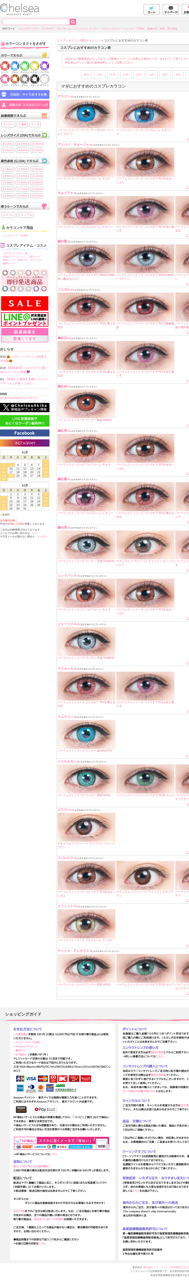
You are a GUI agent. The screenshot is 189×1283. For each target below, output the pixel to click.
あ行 (86, 74)
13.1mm (22, 176)
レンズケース (10, 235)
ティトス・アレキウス (73, 951)
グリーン (25, 71)
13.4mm (22, 182)
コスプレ (8, 215)
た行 (125, 74)
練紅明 (62, 430)
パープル (45, 70)
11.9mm (7, 169)
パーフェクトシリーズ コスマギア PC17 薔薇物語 (145, 325)
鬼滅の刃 (152, 28)
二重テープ (34, 256)
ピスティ (64, 809)
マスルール (65, 668)
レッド (5, 71)
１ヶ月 (35, 124)
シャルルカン (67, 761)
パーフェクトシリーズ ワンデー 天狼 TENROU (86, 561)
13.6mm (7, 189)
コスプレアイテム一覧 (15, 253)
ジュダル (64, 289)
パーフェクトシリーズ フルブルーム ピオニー (85, 226)
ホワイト (45, 83)
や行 (178, 74)
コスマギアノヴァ (28, 28)
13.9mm (7, 195)
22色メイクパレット (14, 256)
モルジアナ (65, 193)
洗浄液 (24, 235)
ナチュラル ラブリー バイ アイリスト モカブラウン (144, 893)
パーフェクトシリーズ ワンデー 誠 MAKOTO (85, 750)
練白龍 (62, 241)
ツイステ (129, 28)
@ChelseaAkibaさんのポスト (19, 398)
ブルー (15, 71)
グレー (25, 84)
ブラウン (15, 83)
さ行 (112, 74)
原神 (162, 28)
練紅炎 (62, 386)
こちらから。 (42, 536)
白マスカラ (36, 260)
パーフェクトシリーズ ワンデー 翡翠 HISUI (84, 795)
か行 (99, 74)
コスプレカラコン (111, 28)
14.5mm (7, 150)
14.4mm (37, 143)
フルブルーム (63, 28)
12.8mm (37, 169)
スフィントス (67, 906)
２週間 (22, 124)
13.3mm (7, 182)
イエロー (35, 70)
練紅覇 (62, 479)
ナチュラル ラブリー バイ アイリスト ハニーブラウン (86, 845)
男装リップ (9, 260)
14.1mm (37, 195)
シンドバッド (67, 575)
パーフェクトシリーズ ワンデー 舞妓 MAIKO (85, 420)
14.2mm (22, 143)
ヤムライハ (65, 716)
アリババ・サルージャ (73, 144)
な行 (139, 74)
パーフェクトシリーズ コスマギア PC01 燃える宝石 (86, 325)
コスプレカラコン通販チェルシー (79, 40)
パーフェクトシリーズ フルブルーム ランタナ (85, 940)
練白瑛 (62, 527)
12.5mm (22, 169)
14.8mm (22, 150)
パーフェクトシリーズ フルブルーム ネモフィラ (144, 132)
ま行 (165, 74)
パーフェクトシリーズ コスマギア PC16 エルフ (145, 795)
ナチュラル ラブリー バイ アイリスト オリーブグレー (144, 563)
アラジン (64, 96)
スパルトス (65, 858)
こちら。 (35, 533)
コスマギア (47, 28)
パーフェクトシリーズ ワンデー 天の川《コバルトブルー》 (85, 132)
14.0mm (7, 143)
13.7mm (22, 189)
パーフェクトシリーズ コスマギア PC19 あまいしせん (145, 180)
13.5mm (37, 182)
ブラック (35, 84)
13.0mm (7, 176)
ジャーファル (67, 624)
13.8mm (37, 189)
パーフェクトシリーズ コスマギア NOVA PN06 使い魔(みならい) (86, 276)
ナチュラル (25, 215)
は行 (152, 74)
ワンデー (8, 124)
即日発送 (172, 28)
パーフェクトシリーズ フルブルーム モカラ (84, 178)
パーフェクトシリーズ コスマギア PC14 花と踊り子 (145, 228)
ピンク (5, 83)
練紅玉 (62, 338)
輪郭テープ (9, 263)
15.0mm (37, 150)
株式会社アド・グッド (155, 1267)
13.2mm (37, 176)
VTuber (140, 28)
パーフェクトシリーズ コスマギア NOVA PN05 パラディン (144, 276)
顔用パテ (23, 260)
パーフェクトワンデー (86, 28)
